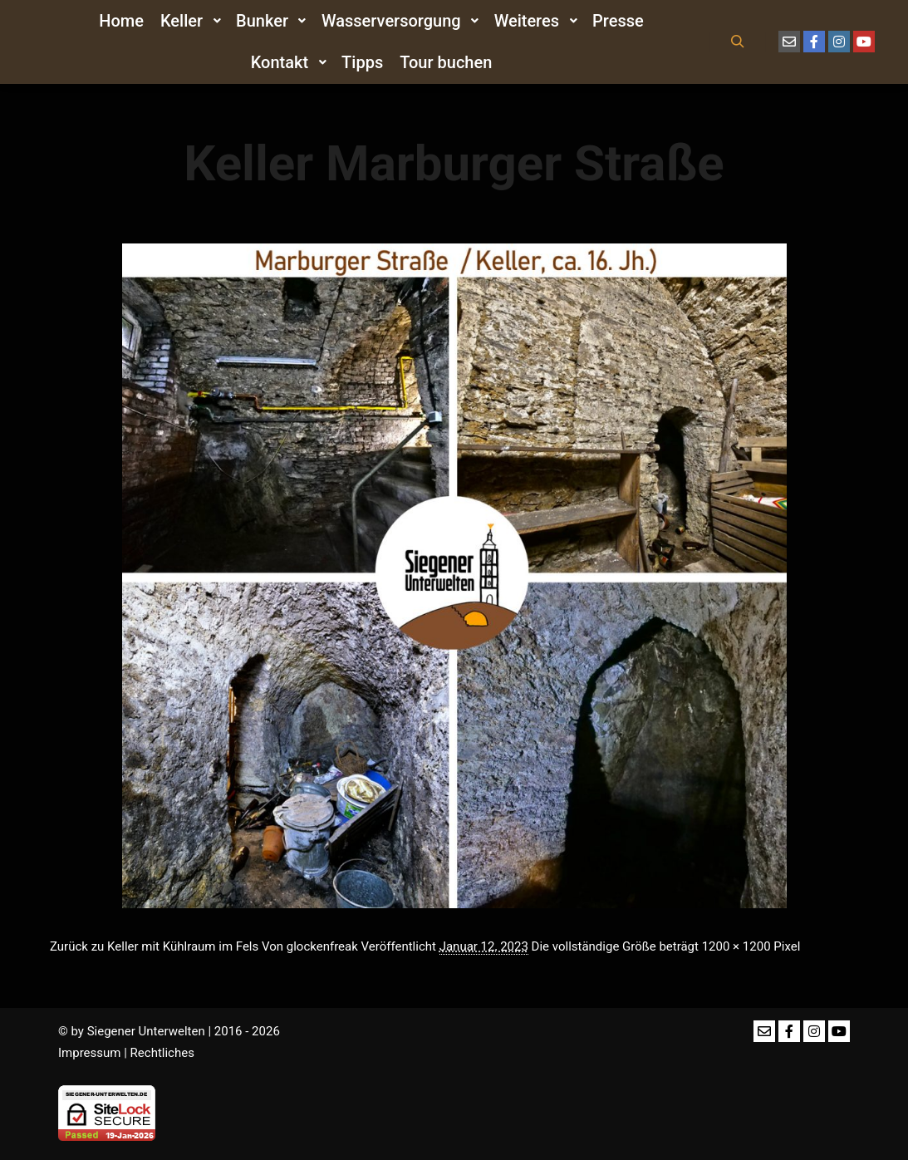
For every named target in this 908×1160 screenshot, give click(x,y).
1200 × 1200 (736, 946)
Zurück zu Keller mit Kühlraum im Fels (154, 946)
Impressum (89, 1052)
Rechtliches (162, 1052)
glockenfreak (322, 946)
